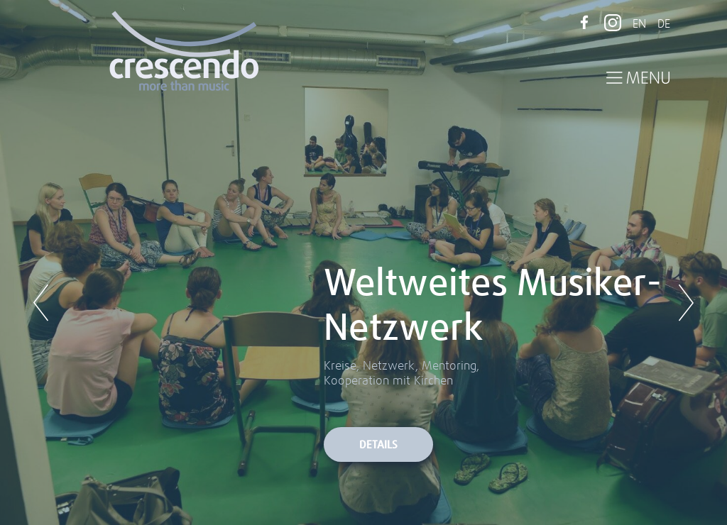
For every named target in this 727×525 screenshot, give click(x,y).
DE (663, 24)
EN (639, 24)
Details (378, 445)
